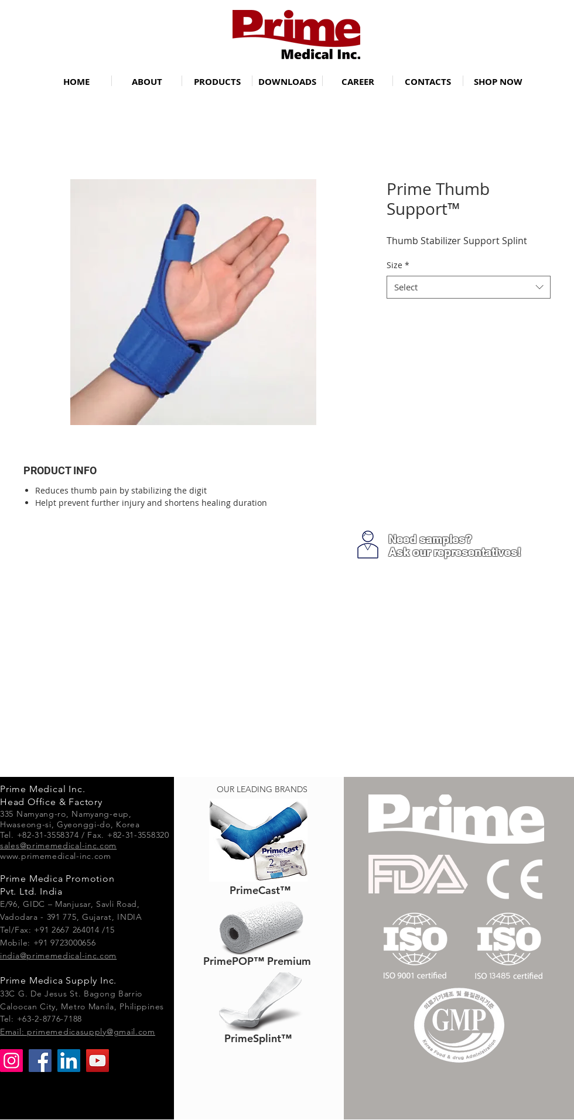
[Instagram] (11, 1060)
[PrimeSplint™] (258, 1038)
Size (398, 264)
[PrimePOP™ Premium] (257, 961)
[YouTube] (97, 1060)
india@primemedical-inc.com (58, 955)
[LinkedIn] (68, 1060)
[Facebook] (40, 1060)
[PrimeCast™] (260, 890)
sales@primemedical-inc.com (58, 845)
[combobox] (469, 287)
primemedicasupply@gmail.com (91, 1031)
